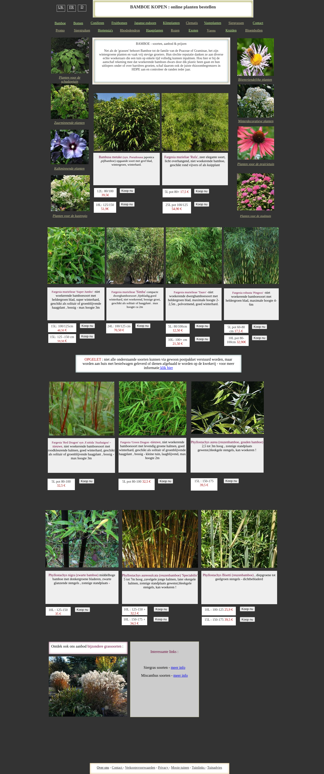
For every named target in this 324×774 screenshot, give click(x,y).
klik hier (166, 368)
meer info (178, 667)
